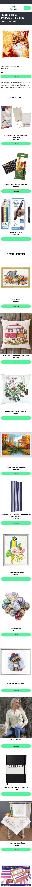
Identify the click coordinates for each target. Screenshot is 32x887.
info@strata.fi (3, 1)
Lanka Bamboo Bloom (16, 628)
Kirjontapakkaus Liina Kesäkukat (16, 843)
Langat (14, 21)
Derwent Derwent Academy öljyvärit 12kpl (16, 185)
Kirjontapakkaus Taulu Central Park (16, 467)
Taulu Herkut (16, 300)
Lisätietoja (16, 76)
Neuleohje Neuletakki (16, 739)
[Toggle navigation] (2, 8)
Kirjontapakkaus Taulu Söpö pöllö (16, 684)
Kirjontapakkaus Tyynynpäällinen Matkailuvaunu (16, 355)
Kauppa (27, 8)
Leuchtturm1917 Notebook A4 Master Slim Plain (16, 787)
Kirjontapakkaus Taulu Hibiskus (16, 572)
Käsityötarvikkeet (6, 21)
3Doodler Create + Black (16, 232)
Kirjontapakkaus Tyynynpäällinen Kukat (16, 411)
